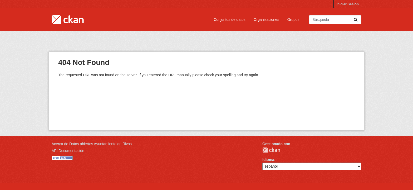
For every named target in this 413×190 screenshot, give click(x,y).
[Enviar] (355, 19)
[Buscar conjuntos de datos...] (335, 19)
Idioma (268, 160)
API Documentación (68, 151)
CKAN (271, 150)
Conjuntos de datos (229, 19)
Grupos (293, 19)
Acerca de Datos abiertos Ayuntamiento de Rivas (92, 144)
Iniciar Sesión (347, 4)
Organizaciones (266, 19)
